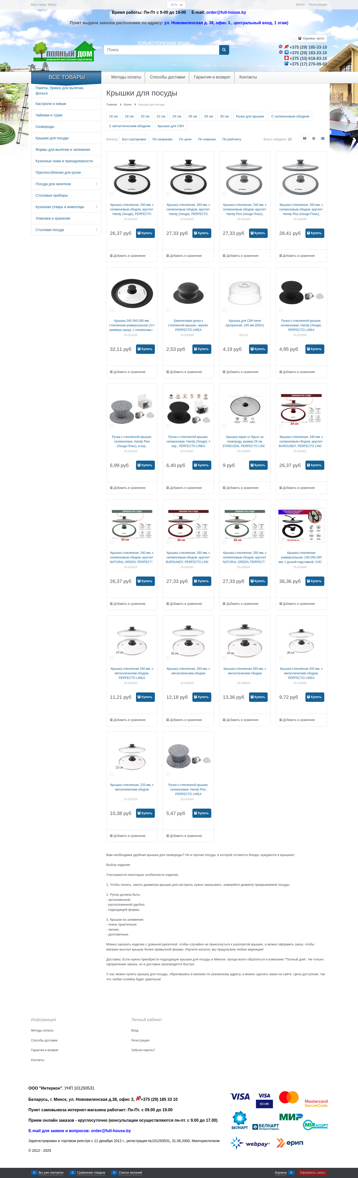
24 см (176, 116)
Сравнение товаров (91, 1173)
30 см (224, 116)
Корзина (281, 1173)
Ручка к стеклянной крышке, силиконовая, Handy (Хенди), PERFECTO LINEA (301, 325)
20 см (145, 116)
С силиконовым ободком (290, 116)
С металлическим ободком (129, 126)
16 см (113, 116)
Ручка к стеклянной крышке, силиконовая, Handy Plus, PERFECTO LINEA (188, 789)
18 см (129, 116)
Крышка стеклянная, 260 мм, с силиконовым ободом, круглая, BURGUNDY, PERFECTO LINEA (188, 557)
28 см (208, 116)
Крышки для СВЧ (171, 126)
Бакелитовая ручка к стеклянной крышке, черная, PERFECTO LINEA (188, 325)
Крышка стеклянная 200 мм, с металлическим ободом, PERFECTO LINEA (301, 673)
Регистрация (318, 4)
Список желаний (130, 1173)
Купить (147, 233)
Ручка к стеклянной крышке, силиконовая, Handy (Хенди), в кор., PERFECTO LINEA (188, 441)
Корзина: (313, 38)
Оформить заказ (312, 1172)
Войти (300, 4)
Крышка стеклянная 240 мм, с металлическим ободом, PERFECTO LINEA (132, 673)
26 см (192, 116)
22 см (161, 116)
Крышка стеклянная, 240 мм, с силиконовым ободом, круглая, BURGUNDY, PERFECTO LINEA (301, 441)
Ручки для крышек (250, 116)
